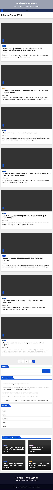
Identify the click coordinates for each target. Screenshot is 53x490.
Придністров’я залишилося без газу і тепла (19, 133)
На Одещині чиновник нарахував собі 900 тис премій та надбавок (20, 393)
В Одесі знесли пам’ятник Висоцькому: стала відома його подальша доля (25, 92)
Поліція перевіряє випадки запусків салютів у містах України (23, 344)
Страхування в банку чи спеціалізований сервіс (15, 384)
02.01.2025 (5, 53)
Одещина (5, 419)
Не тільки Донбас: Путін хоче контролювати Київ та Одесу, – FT (20, 397)
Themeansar (36, 487)
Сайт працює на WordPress (20, 487)
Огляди (4, 415)
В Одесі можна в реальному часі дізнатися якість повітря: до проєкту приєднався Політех (26, 174)
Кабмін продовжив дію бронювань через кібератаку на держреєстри (24, 217)
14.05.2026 (6, 451)
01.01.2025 (5, 135)
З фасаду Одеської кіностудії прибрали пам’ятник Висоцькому (22, 301)
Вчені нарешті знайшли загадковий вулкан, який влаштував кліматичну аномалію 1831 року (22, 49)
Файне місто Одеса (26, 3)
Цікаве (4, 426)
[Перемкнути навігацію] (27, 11)
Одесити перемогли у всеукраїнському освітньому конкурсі (22, 259)
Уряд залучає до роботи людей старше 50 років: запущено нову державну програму (25, 400)
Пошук (4, 366)
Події (4, 88)
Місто (4, 130)
